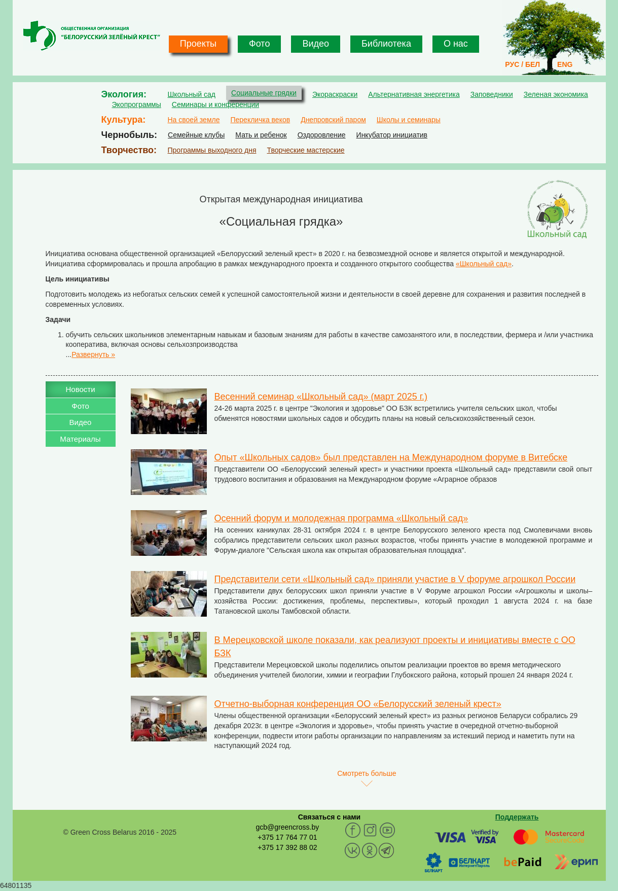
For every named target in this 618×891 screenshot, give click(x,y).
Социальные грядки (264, 93)
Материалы (80, 439)
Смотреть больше (366, 773)
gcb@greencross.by (287, 827)
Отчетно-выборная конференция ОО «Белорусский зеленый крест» (357, 704)
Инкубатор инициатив (392, 135)
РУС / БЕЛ (522, 64)
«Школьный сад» (484, 264)
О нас (456, 44)
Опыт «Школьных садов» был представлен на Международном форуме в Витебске (391, 457)
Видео (315, 44)
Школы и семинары (409, 120)
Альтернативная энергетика (413, 94)
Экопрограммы (136, 104)
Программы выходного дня (212, 150)
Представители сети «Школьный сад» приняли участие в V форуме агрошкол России (395, 579)
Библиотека (386, 44)
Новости (80, 389)
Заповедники (491, 94)
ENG (564, 64)
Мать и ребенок (260, 135)
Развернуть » (93, 354)
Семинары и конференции (215, 104)
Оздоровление (322, 135)
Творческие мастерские (305, 150)
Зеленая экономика (556, 94)
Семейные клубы (196, 135)
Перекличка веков (260, 120)
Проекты (198, 44)
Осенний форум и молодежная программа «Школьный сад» (341, 518)
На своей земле (194, 120)
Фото (259, 44)
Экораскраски (334, 94)
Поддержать (517, 817)
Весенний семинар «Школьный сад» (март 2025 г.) (321, 396)
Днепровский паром (333, 120)
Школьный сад (192, 94)
